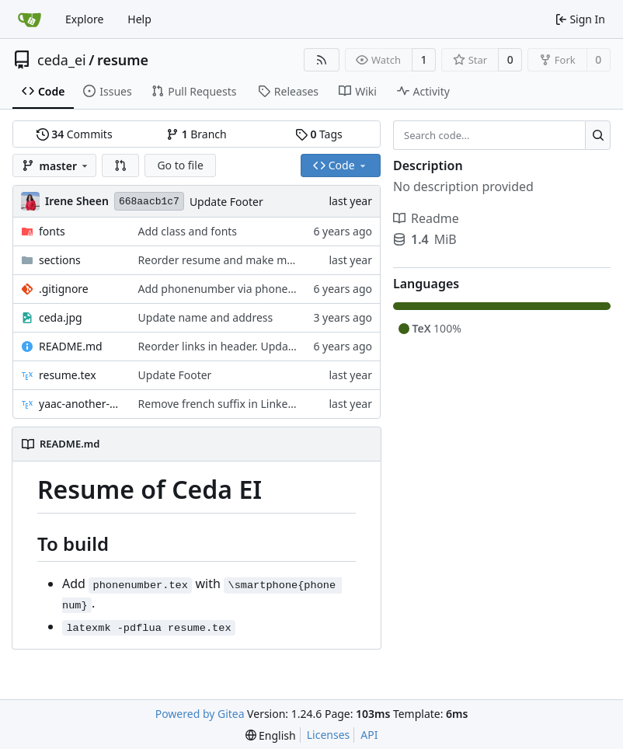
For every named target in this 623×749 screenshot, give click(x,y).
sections (60, 260)
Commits (75, 134)
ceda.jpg (60, 317)
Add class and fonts (188, 231)
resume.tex (67, 375)
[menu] (270, 735)
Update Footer (226, 201)
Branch (196, 134)
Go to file (180, 165)
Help (139, 19)
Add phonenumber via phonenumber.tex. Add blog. (269, 288)
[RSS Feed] (321, 59)
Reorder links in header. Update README (241, 346)
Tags (319, 134)
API (369, 734)
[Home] (29, 19)
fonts (52, 231)
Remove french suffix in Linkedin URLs (235, 403)
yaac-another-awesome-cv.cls (81, 403)
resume (122, 60)
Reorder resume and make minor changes (245, 260)
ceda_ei (61, 60)
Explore (84, 19)
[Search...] (598, 135)
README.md (71, 346)
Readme (426, 218)
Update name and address (205, 317)
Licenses (328, 734)
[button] (120, 165)
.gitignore (64, 288)
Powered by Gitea (200, 713)
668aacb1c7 (149, 201)
